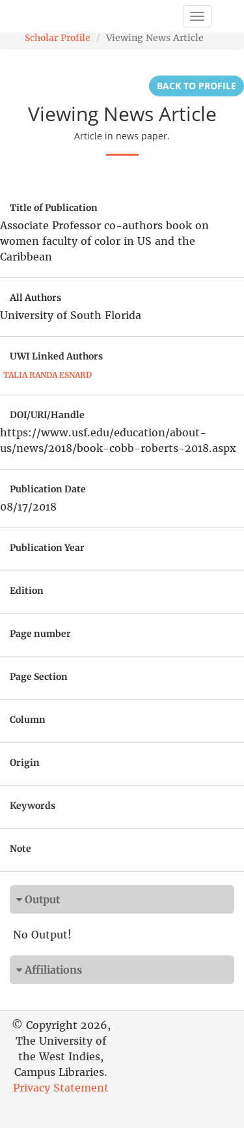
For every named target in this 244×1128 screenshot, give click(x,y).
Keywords (32, 805)
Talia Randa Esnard (47, 375)
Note (20, 848)
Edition (27, 591)
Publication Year (47, 548)
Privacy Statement (61, 1087)
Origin (25, 762)
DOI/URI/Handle (47, 415)
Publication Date (48, 489)
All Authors (35, 297)
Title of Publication (54, 208)
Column (28, 720)
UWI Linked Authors (56, 356)
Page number (40, 634)
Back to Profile (196, 85)
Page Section (39, 677)
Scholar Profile (57, 38)
